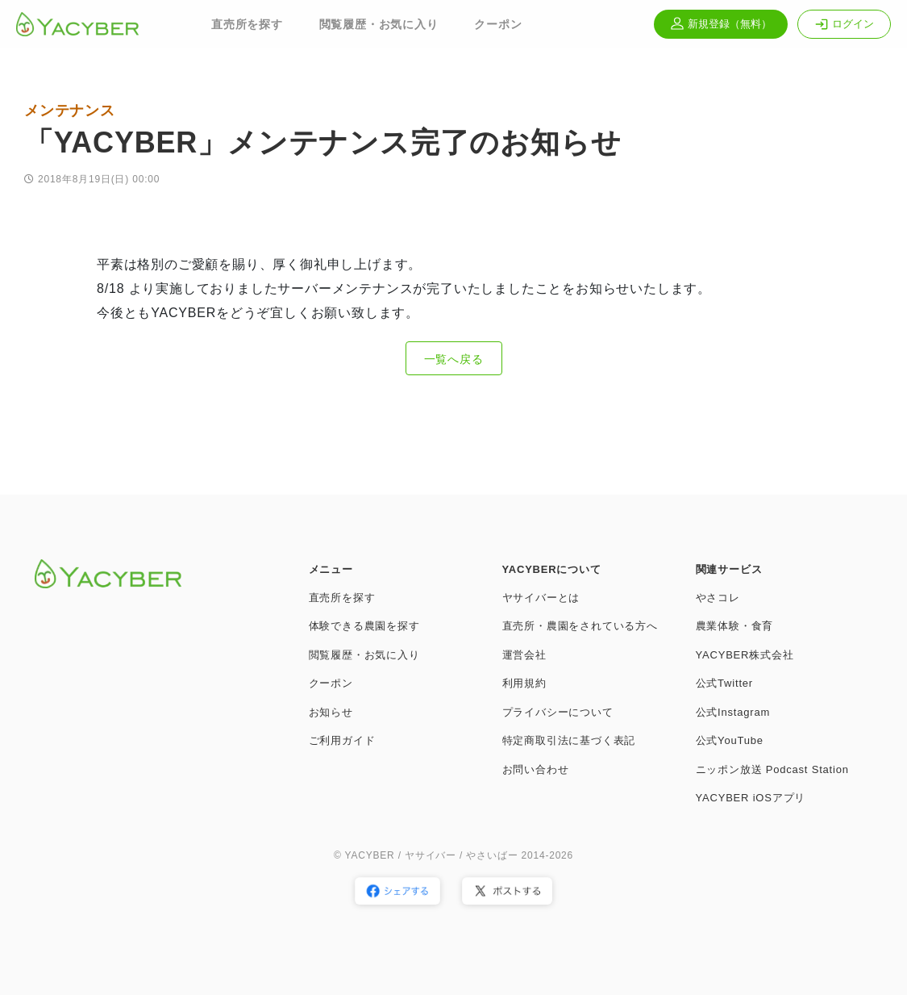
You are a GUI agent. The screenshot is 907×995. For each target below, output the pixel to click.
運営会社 (524, 655)
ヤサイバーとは (541, 598)
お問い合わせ (535, 769)
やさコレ (718, 598)
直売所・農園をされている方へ (580, 626)
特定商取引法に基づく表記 (569, 740)
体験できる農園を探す (364, 626)
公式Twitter (724, 683)
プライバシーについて (558, 712)
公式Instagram (733, 712)
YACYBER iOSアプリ (751, 798)
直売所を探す (247, 24)
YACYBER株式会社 (745, 655)
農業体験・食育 (735, 626)
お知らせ (331, 712)
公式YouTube (729, 740)
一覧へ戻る (454, 359)
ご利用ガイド (342, 740)
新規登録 (721, 24)
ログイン (844, 24)
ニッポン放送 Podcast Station (772, 769)
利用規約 (524, 683)
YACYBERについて (551, 569)
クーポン (498, 24)
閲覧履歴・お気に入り (379, 24)
